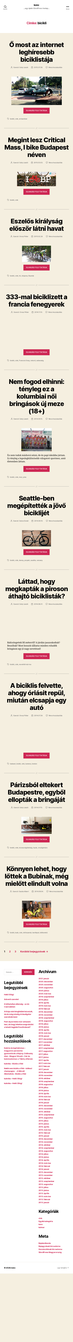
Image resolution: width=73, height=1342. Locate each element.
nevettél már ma (25, 664)
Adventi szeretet (11, 999)
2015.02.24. (38, 236)
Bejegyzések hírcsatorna (49, 1246)
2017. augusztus (46, 1051)
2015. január (44, 1136)
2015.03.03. (38, 163)
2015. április (44, 1127)
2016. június (44, 1090)
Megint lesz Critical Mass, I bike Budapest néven (36, 147)
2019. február (44, 1009)
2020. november (46, 985)
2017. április (44, 1060)
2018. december (46, 1012)
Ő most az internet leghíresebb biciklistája (36, 52)
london (34, 764)
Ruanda (31, 276)
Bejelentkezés (45, 1243)
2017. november (45, 1042)
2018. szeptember (46, 1018)
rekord (32, 360)
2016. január (44, 1103)
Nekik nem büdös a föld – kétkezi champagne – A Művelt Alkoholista (18, 1071)
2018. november (46, 1015)
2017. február (44, 1066)
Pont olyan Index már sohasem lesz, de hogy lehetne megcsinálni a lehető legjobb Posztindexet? (18, 1024)
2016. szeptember (46, 1081)
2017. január (44, 1069)
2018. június (44, 1027)
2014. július (43, 1154)
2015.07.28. (38, 67)
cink (16, 119)
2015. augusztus (46, 1118)
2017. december (46, 1039)
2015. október (45, 1112)
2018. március (45, 1033)
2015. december (46, 1106)
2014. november (46, 1142)
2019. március (45, 1006)
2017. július (43, 1054)
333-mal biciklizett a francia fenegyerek (36, 300)
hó (20, 276)
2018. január (44, 1036)
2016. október (44, 1078)
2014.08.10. (38, 521)
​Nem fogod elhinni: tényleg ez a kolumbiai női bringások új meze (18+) (36, 396)
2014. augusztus (46, 1151)
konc (36, 5)
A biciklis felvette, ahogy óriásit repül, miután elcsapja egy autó (36, 696)
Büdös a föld (17, 1064)
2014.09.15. (38, 419)
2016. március (45, 1096)
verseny (40, 560)
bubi (16, 933)
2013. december (46, 1172)
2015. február (44, 1133)
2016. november (46, 1075)
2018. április (44, 1030)
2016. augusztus (46, 1084)
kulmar (42, 1227)
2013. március (45, 1196)
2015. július (43, 1121)
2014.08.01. (38, 604)
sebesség (40, 360)
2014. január (44, 1169)
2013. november (46, 1175)
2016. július (43, 1087)
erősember (23, 119)
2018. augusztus (46, 1021)
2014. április (44, 1160)
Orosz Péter (23, 236)
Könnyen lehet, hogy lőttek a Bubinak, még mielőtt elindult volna (36, 876)
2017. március (45, 1063)
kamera (28, 764)
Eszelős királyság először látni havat (36, 224)
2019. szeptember (46, 997)
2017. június (44, 1057)
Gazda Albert (24, 891)
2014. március (45, 1163)
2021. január (44, 978)
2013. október (45, 1178)
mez (20, 477)
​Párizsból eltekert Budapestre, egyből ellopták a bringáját (36, 792)
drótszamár (27, 933)
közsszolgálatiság (25, 848)
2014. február (44, 1166)
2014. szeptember (46, 1148)
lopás (35, 848)
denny (21, 560)
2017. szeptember (46, 1048)
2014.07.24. (38, 716)
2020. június (44, 991)
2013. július (43, 1187)
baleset (13, 764)
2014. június (44, 1157)
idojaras (25, 276)
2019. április (44, 1003)
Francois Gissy (24, 360)
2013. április (44, 1193)
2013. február (44, 1199)
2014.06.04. (39, 891)
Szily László (23, 67)
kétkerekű (44, 933)
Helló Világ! (9, 995)
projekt (27, 560)
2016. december (46, 1072)
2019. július (43, 1000)
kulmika (7, 1064)
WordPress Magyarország (50, 1252)
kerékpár (35, 933)
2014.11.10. (38, 312)
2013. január (44, 1202)
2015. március (45, 1130)
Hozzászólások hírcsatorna (50, 1249)
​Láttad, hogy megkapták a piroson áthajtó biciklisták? (36, 588)
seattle (33, 560)
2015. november (46, 1109)
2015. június (44, 1124)
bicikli (12, 119)
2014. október (45, 1145)
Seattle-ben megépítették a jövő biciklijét (36, 505)
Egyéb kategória (46, 1221)
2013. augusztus (46, 1184)
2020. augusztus (46, 988)
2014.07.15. (38, 808)
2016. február (44, 1100)
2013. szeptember (46, 1181)
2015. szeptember (46, 1115)
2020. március (45, 994)
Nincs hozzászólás (55, 67)
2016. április (44, 1093)
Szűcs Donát (23, 521)
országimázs (42, 848)
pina (24, 477)
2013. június (44, 1190)
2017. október (44, 1045)
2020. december (46, 982)
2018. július (43, 1024)
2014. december (46, 1139)
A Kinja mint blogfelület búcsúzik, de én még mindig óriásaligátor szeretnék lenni (18, 1014)
